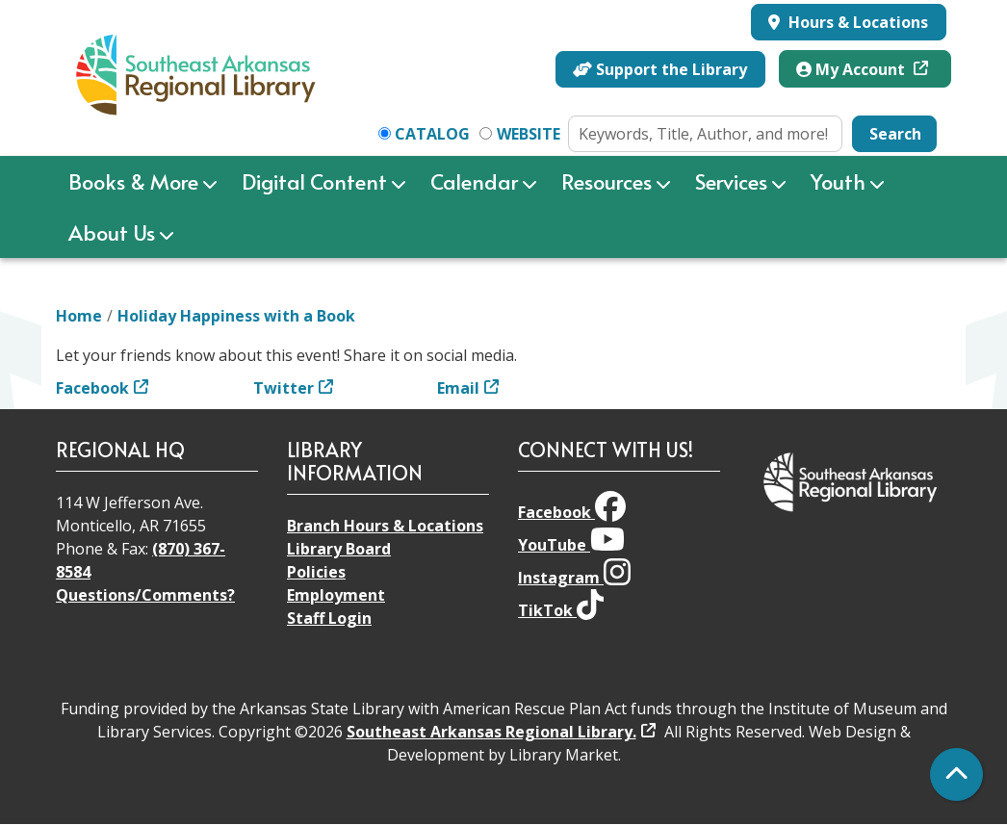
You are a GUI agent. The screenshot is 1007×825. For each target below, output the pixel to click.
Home (79, 315)
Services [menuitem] (731, 181)
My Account (852, 69)
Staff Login (329, 618)
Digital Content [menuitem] (314, 181)
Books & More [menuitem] (133, 181)
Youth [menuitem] (838, 181)
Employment (336, 595)
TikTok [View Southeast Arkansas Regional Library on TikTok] (561, 610)
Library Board (339, 548)
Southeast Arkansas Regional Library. (491, 731)
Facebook (92, 388)
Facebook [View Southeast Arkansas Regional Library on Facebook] (572, 512)
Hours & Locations (856, 22)
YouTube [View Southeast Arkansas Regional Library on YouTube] (571, 544)
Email (458, 388)
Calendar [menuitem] (474, 181)
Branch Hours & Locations (385, 525)
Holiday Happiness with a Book (236, 315)
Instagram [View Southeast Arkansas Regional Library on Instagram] (574, 577)
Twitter (283, 388)
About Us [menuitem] (111, 232)
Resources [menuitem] (606, 181)
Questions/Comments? (145, 595)
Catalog (432, 133)
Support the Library (660, 69)
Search (895, 133)
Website (528, 133)
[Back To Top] (956, 774)
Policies (316, 571)
